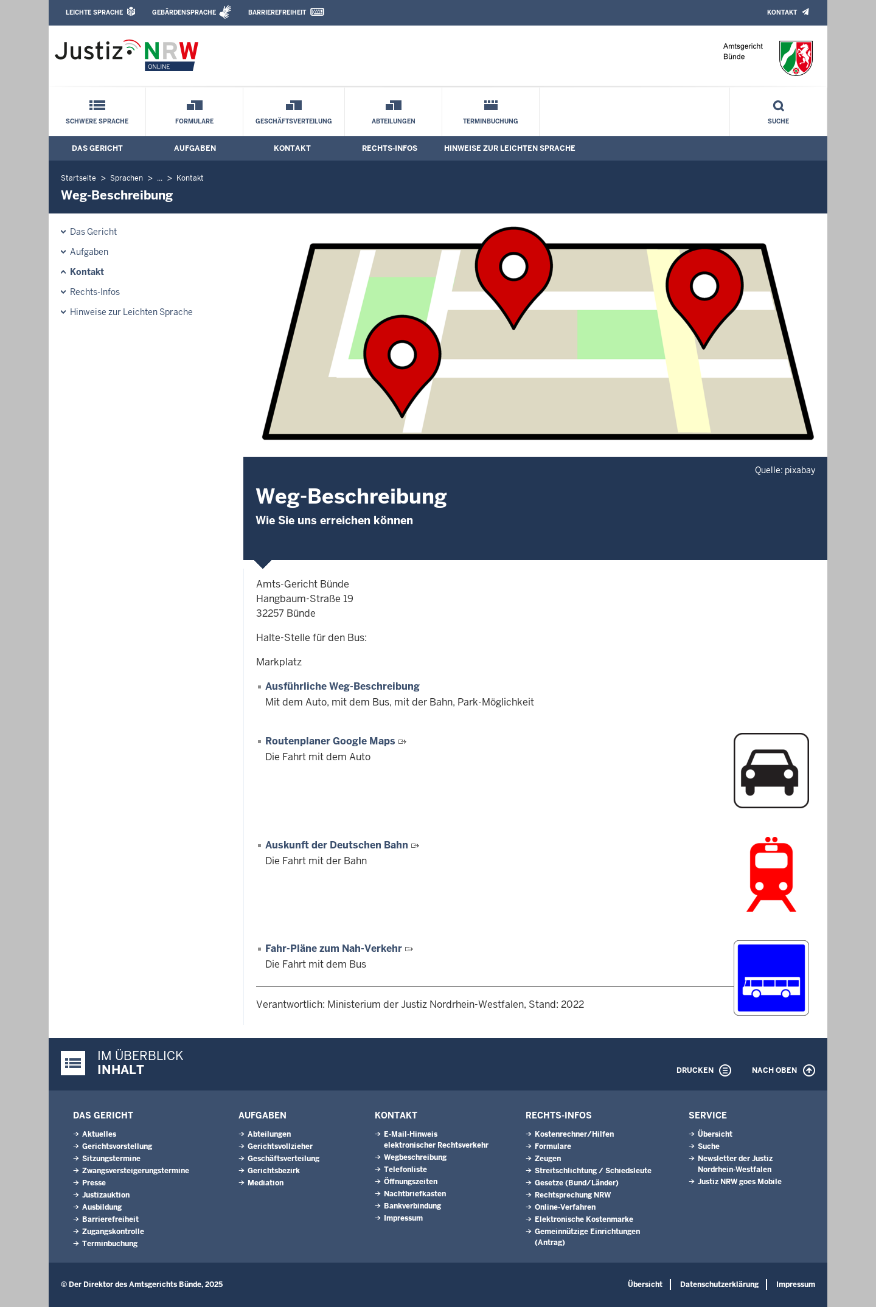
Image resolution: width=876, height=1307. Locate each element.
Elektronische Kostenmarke (584, 1219)
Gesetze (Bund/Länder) (577, 1183)
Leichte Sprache (94, 12)
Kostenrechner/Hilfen (574, 1134)
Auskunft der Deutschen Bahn (336, 845)
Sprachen (126, 178)
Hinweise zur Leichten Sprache (509, 148)
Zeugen (548, 1158)
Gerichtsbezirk (274, 1171)
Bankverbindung (412, 1206)
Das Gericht (97, 148)
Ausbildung (102, 1207)
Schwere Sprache (97, 121)
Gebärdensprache (184, 12)
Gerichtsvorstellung (117, 1146)
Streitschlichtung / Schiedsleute (593, 1171)
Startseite (78, 178)
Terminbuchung (490, 121)
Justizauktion (106, 1195)
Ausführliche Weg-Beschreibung (342, 686)
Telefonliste (405, 1169)
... (159, 178)
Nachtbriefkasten (415, 1194)
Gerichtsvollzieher (280, 1146)
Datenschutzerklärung (719, 1284)
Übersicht (715, 1134)
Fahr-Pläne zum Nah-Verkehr (333, 948)
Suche (778, 121)
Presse (94, 1183)
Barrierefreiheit (277, 12)
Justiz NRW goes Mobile (740, 1182)
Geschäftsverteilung (293, 121)
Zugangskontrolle (113, 1231)
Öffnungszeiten (410, 1182)
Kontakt (782, 12)
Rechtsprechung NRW (573, 1195)
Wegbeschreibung (415, 1157)
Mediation (265, 1183)
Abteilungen (393, 121)
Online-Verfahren (565, 1207)
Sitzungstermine (111, 1158)
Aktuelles (99, 1134)
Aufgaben (195, 148)
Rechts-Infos (389, 148)
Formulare (194, 121)
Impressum (403, 1218)
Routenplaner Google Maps (330, 741)
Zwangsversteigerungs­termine (135, 1171)
